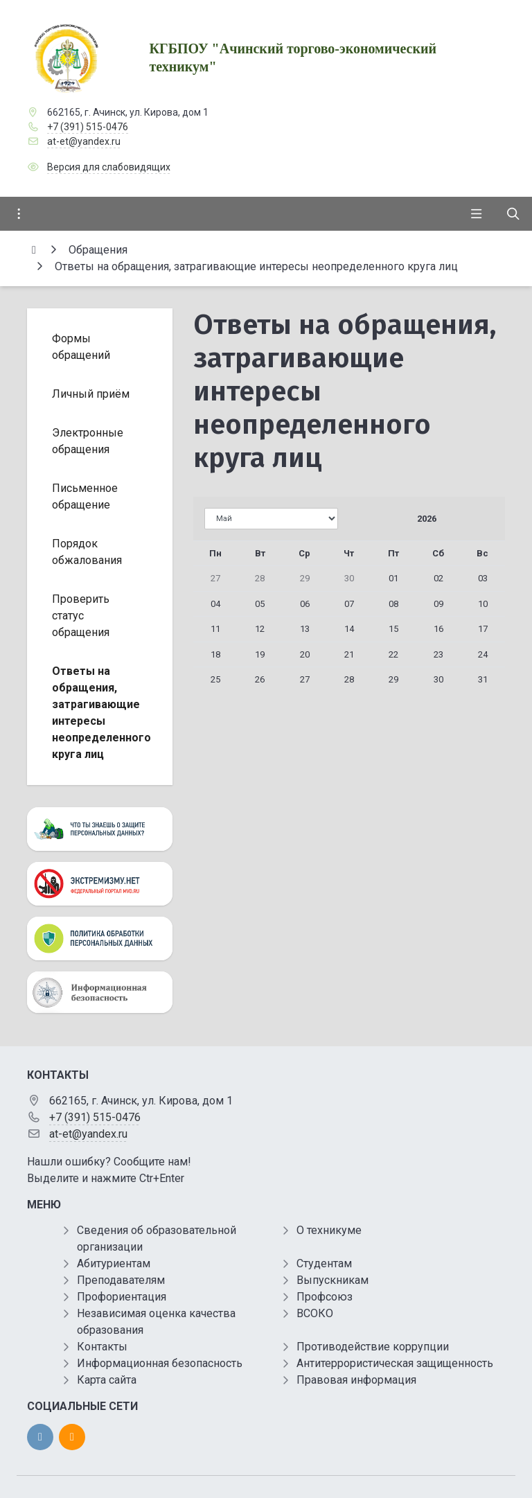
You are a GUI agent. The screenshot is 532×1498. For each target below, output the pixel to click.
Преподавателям (121, 1280)
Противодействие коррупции (372, 1346)
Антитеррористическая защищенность (394, 1363)
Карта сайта (106, 1379)
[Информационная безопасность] (99, 991)
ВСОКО (314, 1313)
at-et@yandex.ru (84, 141)
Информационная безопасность (159, 1363)
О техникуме (329, 1230)
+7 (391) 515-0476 (87, 126)
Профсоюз (324, 1296)
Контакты (102, 1346)
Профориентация (121, 1296)
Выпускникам (332, 1280)
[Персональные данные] (99, 829)
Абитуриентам (113, 1263)
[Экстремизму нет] (99, 884)
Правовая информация (356, 1379)
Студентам (324, 1263)
